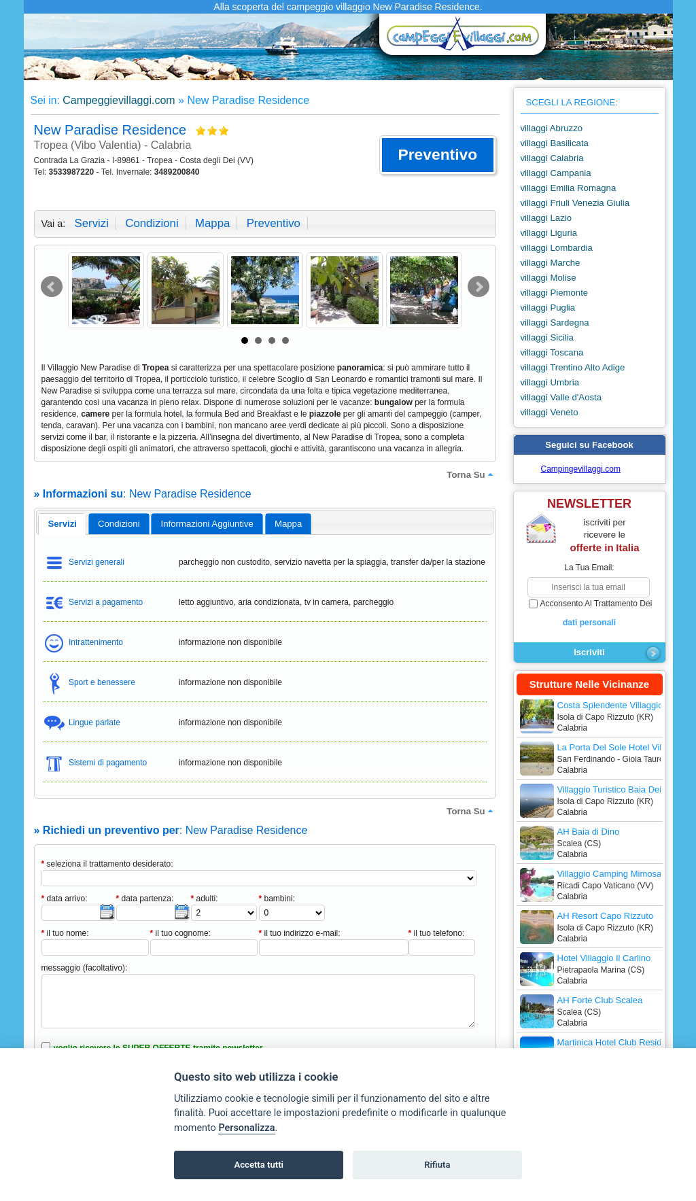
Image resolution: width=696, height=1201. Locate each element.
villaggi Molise (548, 278)
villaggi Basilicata (555, 143)
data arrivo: (64, 898)
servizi (92, 223)
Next (478, 287)
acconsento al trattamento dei (589, 614)
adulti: (204, 898)
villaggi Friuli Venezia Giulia (575, 203)
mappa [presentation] (288, 524)
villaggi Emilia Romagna (568, 188)
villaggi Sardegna (555, 322)
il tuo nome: (65, 933)
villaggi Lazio (546, 218)
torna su (471, 474)
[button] (437, 155)
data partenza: (145, 898)
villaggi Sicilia (547, 337)
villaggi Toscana (552, 352)
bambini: (277, 898)
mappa (212, 223)
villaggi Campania (556, 173)
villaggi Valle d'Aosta (561, 397)
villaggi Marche (550, 263)
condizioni (151, 223)
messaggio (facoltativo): (84, 968)
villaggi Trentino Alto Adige (573, 367)
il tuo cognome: (180, 933)
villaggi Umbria (550, 382)
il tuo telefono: (436, 933)
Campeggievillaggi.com (119, 100)
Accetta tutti (258, 1165)
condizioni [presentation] (119, 524)
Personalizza (246, 1128)
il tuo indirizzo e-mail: (300, 933)
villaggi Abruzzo (552, 128)
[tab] (62, 524)
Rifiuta (437, 1165)
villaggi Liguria (549, 233)
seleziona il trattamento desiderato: (107, 864)
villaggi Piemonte (555, 293)
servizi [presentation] (62, 524)
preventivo (273, 223)
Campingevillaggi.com (581, 469)
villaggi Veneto (549, 412)
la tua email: (589, 567)
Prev (52, 287)
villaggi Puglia (548, 307)
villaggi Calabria (552, 158)
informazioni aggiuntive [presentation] (207, 524)
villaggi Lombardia (557, 248)
